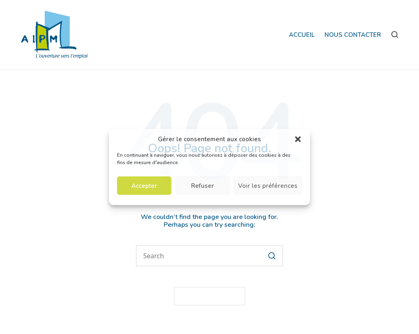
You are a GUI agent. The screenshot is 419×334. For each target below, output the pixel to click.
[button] (298, 139)
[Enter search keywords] (209, 255)
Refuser (202, 186)
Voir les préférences (267, 186)
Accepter (144, 186)
